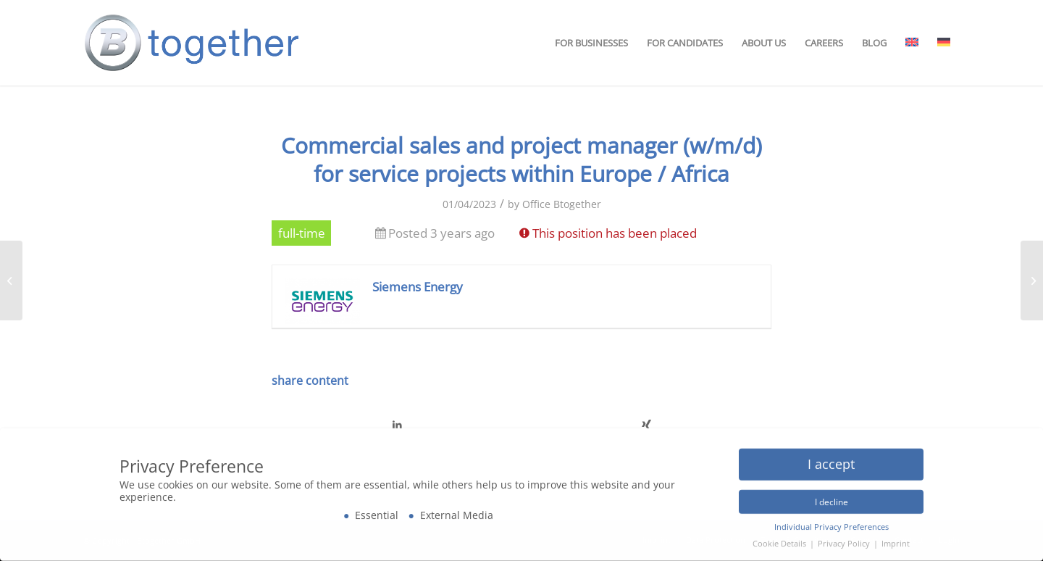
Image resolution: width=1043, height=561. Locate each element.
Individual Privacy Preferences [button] (831, 523)
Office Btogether (561, 204)
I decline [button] (831, 498)
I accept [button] (831, 460)
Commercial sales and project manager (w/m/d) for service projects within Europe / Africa (521, 159)
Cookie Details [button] (780, 540)
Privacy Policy (845, 540)
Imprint (895, 540)
